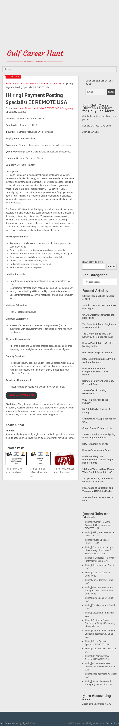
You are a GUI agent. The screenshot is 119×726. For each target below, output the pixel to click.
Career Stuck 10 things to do (97, 428)
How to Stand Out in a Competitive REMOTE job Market (95, 371)
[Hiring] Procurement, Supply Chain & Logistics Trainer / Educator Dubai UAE (99, 550)
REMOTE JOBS (53, 83)
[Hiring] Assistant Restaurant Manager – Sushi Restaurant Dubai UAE (99, 590)
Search (111, 266)
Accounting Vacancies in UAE (96, 704)
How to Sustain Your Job (95, 444)
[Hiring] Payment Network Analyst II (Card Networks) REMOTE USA (97, 525)
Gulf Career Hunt (8, 723)
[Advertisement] (59, 22)
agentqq (69, 108)
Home (8, 83)
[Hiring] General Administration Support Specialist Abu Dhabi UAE (100, 633)
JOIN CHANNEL (90, 132)
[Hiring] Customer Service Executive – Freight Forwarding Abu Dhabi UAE (100, 623)
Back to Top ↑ (112, 723)
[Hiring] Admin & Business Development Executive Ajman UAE (100, 666)
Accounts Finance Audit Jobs (29, 83)
